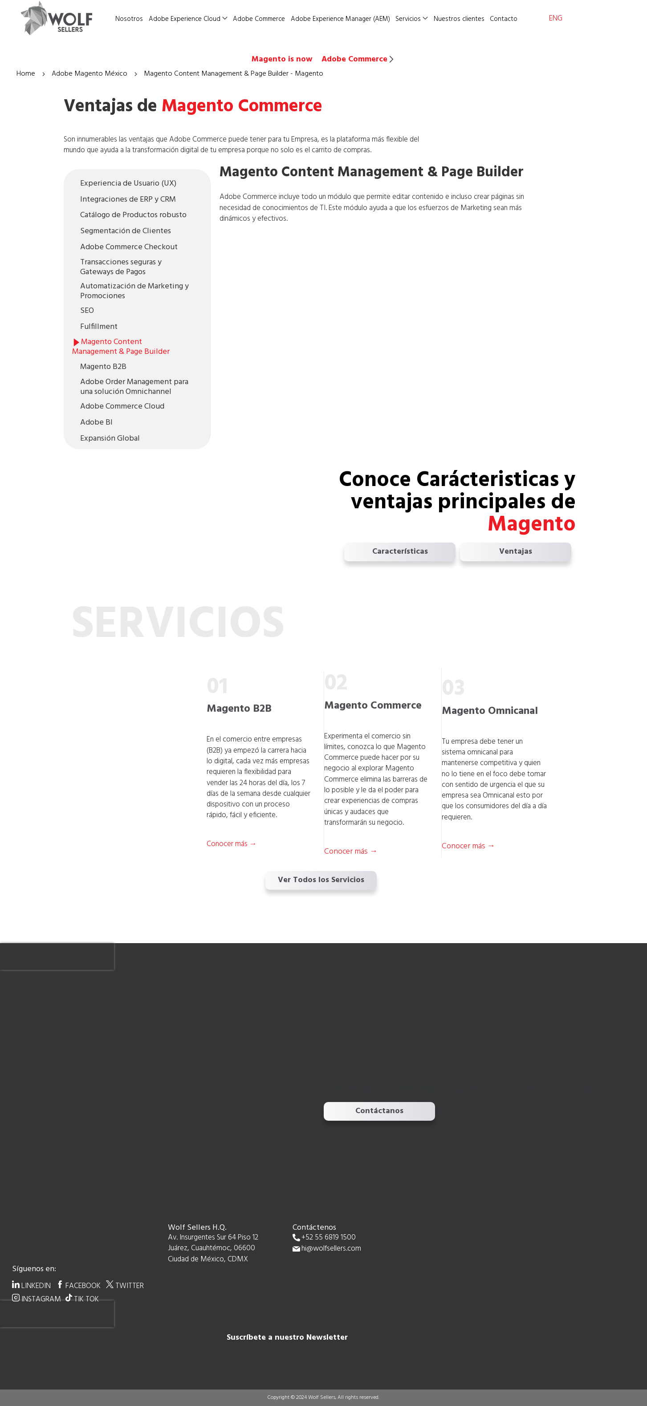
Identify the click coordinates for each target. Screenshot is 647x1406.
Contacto (503, 19)
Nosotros (129, 19)
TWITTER (129, 1286)
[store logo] (65, 18)
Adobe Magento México (90, 74)
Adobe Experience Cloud (184, 19)
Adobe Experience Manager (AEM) (340, 19)
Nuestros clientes (459, 19)
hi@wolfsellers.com (331, 1249)
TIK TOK (86, 1299)
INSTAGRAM (41, 1299)
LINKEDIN (36, 1286)
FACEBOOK (83, 1286)
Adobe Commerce (259, 19)
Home (26, 74)
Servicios (408, 19)
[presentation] (57, 956)
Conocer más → (351, 851)
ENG (555, 18)
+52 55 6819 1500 (328, 1238)
